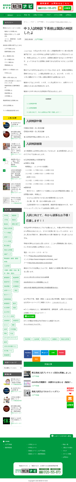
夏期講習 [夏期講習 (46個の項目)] (7, 277)
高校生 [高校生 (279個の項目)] (14, 220)
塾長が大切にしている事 (12, 34)
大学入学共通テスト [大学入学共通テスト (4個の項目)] (10, 346)
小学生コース (33, 444)
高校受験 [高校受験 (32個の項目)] (7, 286)
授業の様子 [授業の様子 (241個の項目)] (15, 224)
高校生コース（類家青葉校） (38, 453)
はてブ (45, 352)
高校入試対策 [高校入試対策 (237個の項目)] (8, 228)
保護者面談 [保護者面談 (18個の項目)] (7, 299)
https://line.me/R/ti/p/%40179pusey (42, 256)
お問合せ (68, 15)
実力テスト (45, 339)
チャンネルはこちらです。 (33, 324)
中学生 (7, 73)
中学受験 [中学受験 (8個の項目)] (13, 329)
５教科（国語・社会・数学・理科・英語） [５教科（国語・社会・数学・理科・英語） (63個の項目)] (11, 271)
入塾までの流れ (38, 15)
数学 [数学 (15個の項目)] (14, 303)
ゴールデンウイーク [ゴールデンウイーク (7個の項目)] (10, 338)
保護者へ (55, 339)
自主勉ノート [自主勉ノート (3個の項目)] (8, 350)
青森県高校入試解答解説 (12, 85)
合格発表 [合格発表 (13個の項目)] (7, 320)
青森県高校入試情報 (9, 100)
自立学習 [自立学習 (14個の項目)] (7, 312)
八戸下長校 (41, 22)
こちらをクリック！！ (60, 302)
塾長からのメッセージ (10, 28)
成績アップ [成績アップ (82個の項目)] (7, 254)
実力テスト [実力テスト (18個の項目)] (7, 295)
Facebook (28, 354)
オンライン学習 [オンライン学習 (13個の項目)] (9, 316)
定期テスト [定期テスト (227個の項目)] (7, 237)
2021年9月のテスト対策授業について (37, 282)
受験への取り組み (8, 77)
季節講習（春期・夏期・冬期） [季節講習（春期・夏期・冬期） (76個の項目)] (11, 260)
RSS (36, 359)
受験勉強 (7, 65)
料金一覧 (27, 15)
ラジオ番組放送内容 (9, 110)
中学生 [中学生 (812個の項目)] (6, 215)
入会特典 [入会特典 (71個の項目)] (7, 266)
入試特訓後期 (32, 108)
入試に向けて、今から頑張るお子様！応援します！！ (45, 112)
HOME (7, 441)
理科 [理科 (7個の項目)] (5, 333)
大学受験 (7, 96)
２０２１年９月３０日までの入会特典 (37, 277)
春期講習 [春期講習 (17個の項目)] (7, 303)
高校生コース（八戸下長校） (38, 450)
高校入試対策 (65, 339)
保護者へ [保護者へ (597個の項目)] (14, 215)
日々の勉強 (8, 59)
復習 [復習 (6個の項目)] (5, 342)
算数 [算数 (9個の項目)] (13, 325)
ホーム (26, 22)
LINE (53, 352)
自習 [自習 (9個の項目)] (5, 329)
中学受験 (7, 90)
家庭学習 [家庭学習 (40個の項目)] (7, 282)
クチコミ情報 (58, 15)
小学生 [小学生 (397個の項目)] (6, 220)
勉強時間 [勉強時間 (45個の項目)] (16, 277)
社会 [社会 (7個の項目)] (11, 333)
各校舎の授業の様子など (10, 45)
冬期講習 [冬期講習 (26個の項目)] (16, 286)
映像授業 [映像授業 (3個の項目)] (7, 355)
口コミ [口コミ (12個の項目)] (6, 325)
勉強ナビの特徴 (9, 31)
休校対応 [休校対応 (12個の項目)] (16, 320)
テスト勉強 (8, 62)
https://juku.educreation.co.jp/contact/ (41, 263)
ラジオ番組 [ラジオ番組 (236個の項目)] (7, 232)
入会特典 (36, 339)
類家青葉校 (8, 51)
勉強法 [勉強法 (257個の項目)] (6, 224)
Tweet (36, 352)
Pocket (61, 352)
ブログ (48, 15)
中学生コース (33, 447)
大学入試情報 (7, 105)
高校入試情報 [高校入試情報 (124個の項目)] (8, 250)
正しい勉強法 (7, 56)
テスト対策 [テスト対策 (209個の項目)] (7, 241)
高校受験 (27, 339)
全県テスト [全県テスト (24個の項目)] (7, 290)
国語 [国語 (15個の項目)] (14, 307)
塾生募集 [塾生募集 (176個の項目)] (7, 245)
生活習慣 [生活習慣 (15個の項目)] (7, 307)
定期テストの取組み (9, 69)
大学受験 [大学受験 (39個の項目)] (16, 282)
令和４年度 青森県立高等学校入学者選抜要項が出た (42, 287)
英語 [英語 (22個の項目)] (16, 290)
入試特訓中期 (32, 103)
